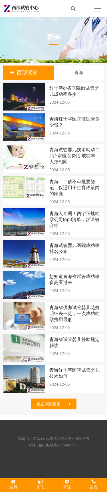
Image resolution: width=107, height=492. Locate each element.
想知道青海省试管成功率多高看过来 (74, 279)
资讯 (40, 484)
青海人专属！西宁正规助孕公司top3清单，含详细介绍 (74, 219)
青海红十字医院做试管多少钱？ (74, 122)
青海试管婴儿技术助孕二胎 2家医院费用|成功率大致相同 (74, 155)
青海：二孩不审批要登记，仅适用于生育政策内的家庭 (74, 187)
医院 (67, 484)
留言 (93, 484)
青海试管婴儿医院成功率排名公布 (74, 248)
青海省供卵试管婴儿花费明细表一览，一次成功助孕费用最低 (74, 313)
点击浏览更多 (53, 404)
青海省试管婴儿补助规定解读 (74, 342)
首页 (13, 484)
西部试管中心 (64, 438)
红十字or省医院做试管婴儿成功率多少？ (74, 91)
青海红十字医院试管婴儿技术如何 (74, 373)
